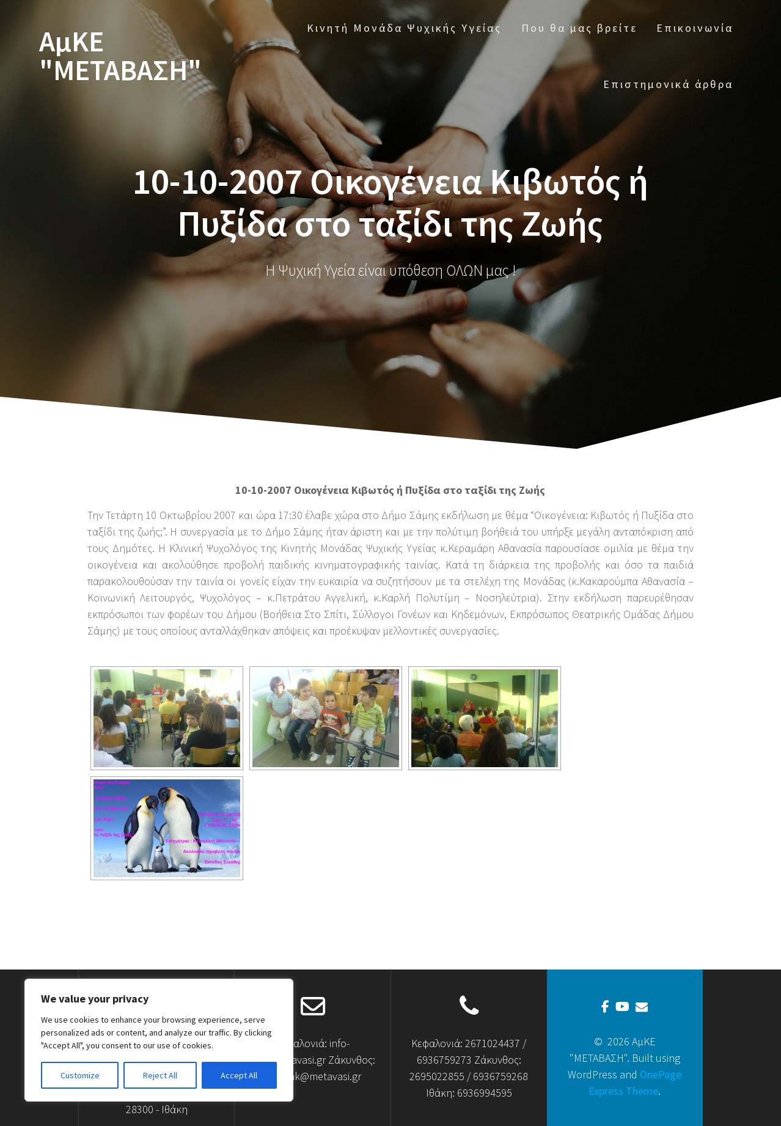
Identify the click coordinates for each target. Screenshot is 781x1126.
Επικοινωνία (694, 28)
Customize (80, 1075)
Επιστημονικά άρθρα (668, 84)
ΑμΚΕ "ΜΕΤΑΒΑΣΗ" (120, 56)
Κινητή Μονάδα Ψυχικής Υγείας (404, 28)
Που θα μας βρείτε (579, 28)
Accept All (239, 1075)
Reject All (160, 1075)
